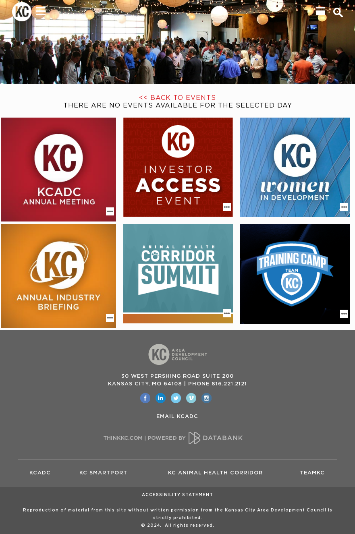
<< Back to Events (177, 98)
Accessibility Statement (177, 495)
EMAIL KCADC (177, 416)
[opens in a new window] (145, 398)
